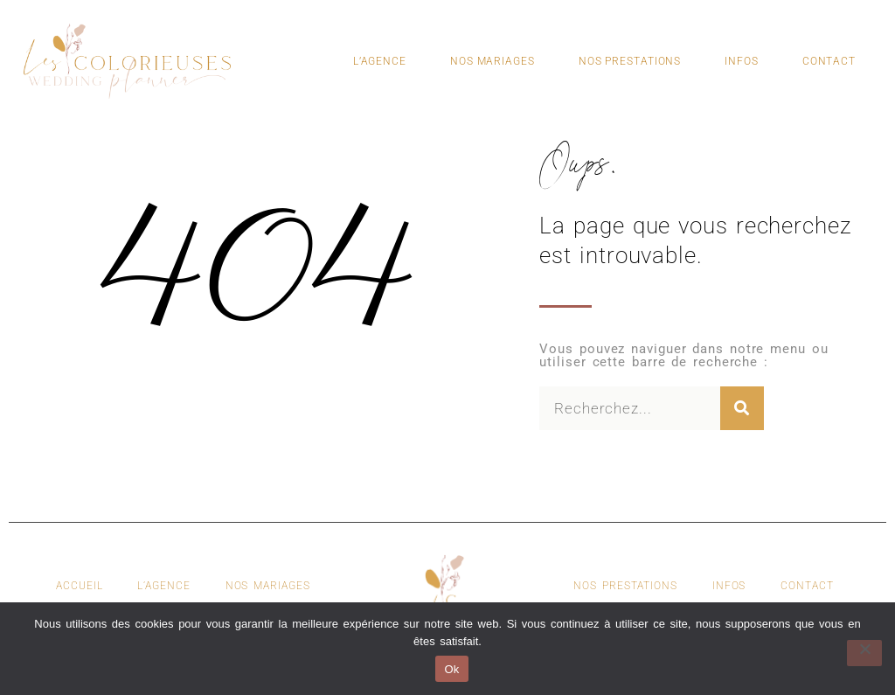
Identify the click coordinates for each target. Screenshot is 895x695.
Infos (742, 61)
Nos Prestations (630, 61)
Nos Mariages (492, 61)
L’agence (163, 586)
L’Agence (379, 61)
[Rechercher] (742, 408)
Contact (829, 61)
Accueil (79, 586)
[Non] (864, 653)
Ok (451, 669)
